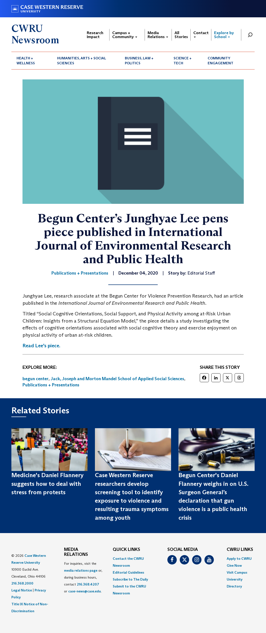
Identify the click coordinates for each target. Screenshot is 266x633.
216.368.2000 (22, 583)
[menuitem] (31, 60)
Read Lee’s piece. (41, 346)
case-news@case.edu (84, 591)
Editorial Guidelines (128, 572)
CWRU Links (240, 549)
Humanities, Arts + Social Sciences (81, 60)
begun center (35, 378)
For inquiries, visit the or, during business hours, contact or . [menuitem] (83, 577)
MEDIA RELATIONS (76, 552)
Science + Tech (183, 60)
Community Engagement (220, 60)
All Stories (181, 34)
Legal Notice (21, 590)
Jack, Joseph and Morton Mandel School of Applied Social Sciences (117, 378)
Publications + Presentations (50, 385)
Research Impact (95, 34)
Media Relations (158, 34)
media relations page (80, 570)
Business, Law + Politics (139, 60)
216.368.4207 (88, 584)
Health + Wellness (26, 60)
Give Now (234, 565)
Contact (201, 34)
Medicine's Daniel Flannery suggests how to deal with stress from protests (47, 483)
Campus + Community (124, 34)
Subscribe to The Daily (130, 579)
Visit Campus (237, 572)
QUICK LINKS (126, 549)
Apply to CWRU (239, 558)
